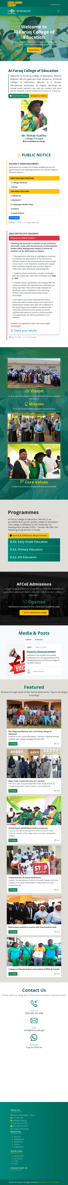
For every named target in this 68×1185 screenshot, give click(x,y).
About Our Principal (19, 96)
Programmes (19, 1147)
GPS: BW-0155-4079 (19, 1126)
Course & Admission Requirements (28, 535)
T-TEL (16, 1161)
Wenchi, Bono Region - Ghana (22, 1115)
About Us (17, 1137)
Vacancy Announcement (41, 651)
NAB (15, 1164)
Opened (34, 602)
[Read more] (16, 659)
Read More (34, 49)
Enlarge (12, 744)
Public (29, 647)
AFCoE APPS (19, 1156)
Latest (28, 639)
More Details (14, 218)
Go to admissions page (34, 612)
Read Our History (38, 96)
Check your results (24, 330)
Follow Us (11, 5)
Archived (38, 639)
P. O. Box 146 (16, 1118)
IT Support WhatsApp (19, 1129)
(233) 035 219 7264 (18, 1123)
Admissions (18, 1142)
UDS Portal (18, 1159)
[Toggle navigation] (58, 11)
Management (19, 1139)
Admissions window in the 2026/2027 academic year (34, 606)
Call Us (11, 2)
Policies (17, 1144)
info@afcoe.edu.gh (18, 1120)
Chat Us (18, 2)
